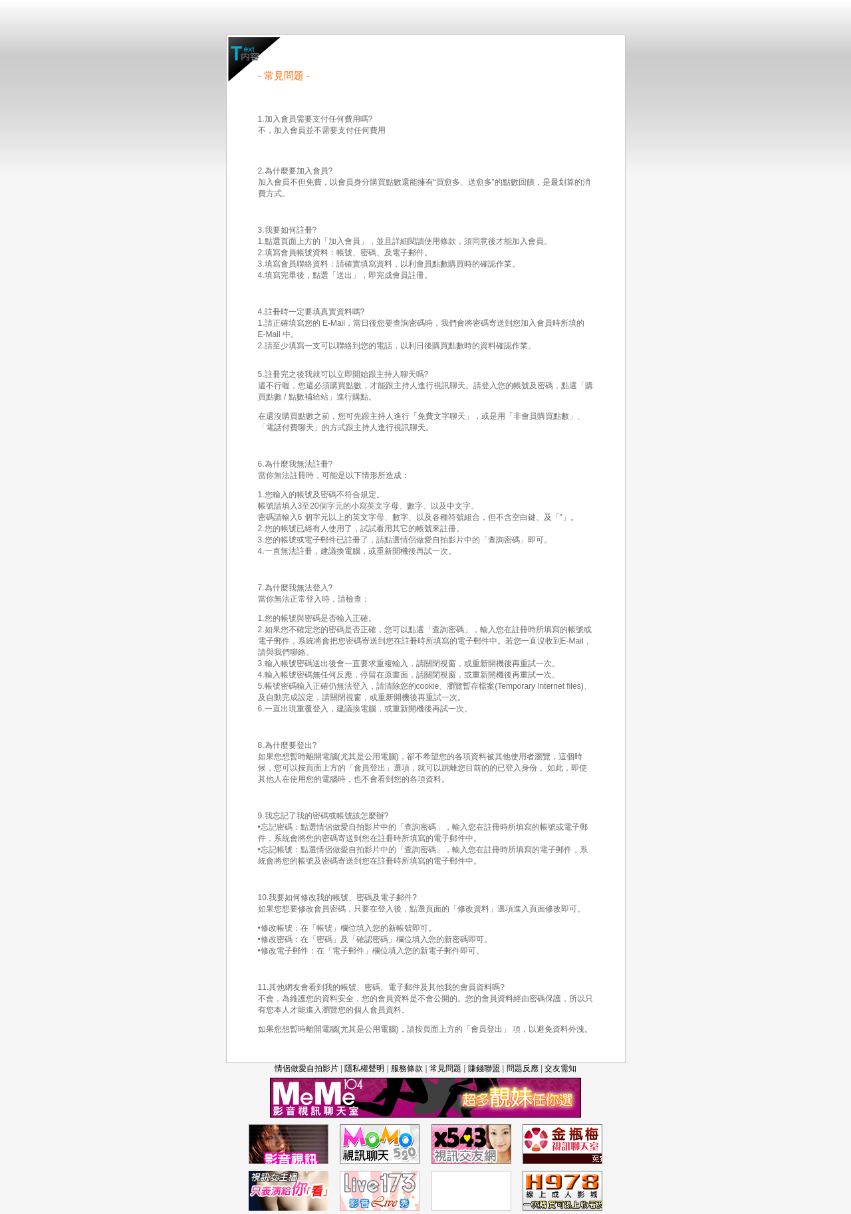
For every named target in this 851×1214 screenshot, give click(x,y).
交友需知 (560, 1068)
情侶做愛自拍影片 (306, 1068)
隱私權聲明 (364, 1068)
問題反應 (523, 1068)
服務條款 (407, 1068)
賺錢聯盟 (484, 1068)
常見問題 (445, 1068)
